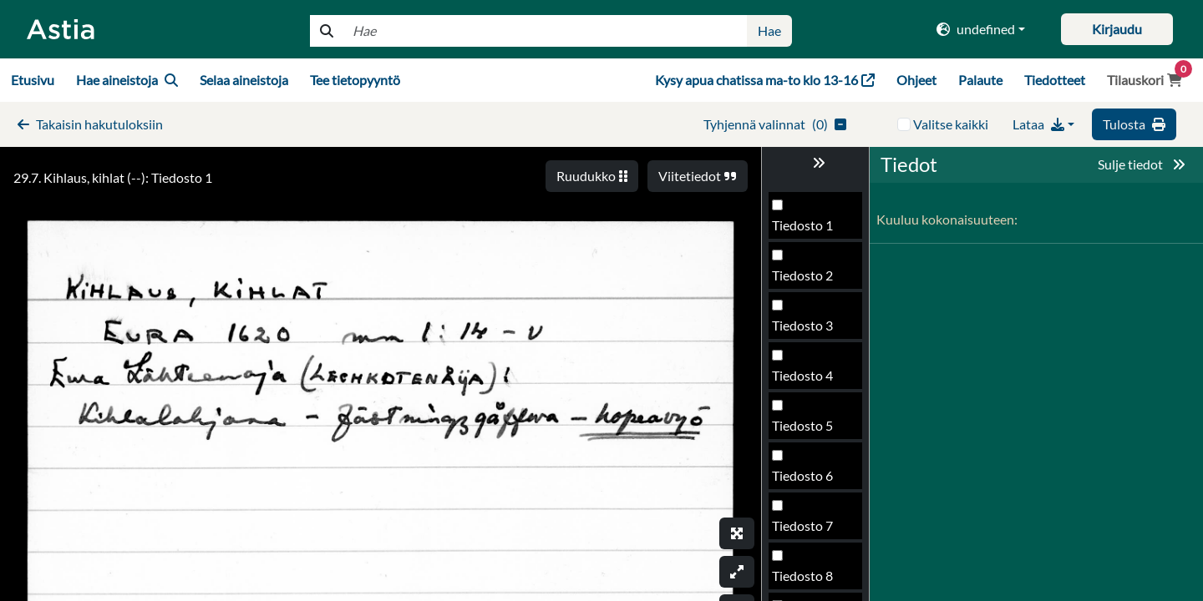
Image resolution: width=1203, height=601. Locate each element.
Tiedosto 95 (806, 382)
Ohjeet (916, 80)
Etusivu (32, 80)
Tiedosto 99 (806, 582)
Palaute (980, 80)
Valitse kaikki (950, 124)
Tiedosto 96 (806, 432)
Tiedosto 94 (806, 332)
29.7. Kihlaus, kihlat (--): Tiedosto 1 (112, 177)
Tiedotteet (1054, 80)
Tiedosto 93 (806, 282)
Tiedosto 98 (806, 532)
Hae (769, 30)
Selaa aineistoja (244, 80)
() (774, 124)
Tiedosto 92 (806, 232)
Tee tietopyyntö (355, 80)
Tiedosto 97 (806, 482)
